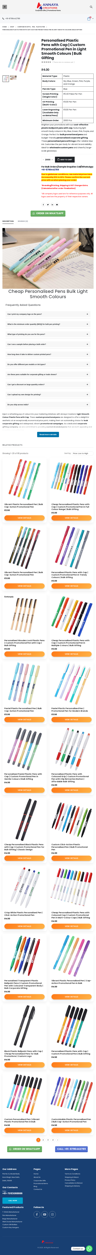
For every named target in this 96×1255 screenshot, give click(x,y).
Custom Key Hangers (10, 1227)
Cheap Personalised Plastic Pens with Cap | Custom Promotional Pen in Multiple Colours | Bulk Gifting (70, 643)
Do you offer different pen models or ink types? (27, 364)
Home (36, 1174)
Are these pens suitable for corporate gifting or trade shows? (32, 374)
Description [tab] (8, 221)
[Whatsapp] (89, 1248)
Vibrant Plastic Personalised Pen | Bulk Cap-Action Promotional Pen (23, 505)
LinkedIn (52, 205)
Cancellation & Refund (73, 1183)
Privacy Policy (70, 1180)
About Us (37, 1177)
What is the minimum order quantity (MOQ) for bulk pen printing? (34, 324)
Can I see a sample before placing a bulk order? (27, 344)
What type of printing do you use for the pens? (26, 334)
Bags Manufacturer (9, 1219)
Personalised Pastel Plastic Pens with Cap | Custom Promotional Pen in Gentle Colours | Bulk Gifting (23, 777)
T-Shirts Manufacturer (10, 1212)
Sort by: (67, 453)
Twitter (48, 205)
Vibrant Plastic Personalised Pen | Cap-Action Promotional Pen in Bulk (71, 982)
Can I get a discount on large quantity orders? (26, 384)
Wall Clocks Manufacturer (12, 1222)
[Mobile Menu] (4, 7)
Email (57, 205)
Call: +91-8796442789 (71, 1149)
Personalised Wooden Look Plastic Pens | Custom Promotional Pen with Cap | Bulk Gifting (24, 643)
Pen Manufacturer (9, 1215)
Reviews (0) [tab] (23, 221)
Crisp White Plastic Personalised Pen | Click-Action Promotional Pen (23, 914)
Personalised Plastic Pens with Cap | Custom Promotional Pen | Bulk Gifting (70, 1052)
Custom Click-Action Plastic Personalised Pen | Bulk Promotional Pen (69, 847)
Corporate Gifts (40, 1181)
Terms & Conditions (72, 1174)
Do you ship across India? (18, 405)
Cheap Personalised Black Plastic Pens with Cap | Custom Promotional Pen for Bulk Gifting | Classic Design (24, 847)
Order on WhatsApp (48, 213)
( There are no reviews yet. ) (63, 62)
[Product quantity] (47, 160)
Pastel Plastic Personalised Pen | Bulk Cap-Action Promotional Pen (23, 709)
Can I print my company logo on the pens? (25, 314)
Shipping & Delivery (72, 1186)
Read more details (48, 434)
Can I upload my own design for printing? (24, 395)
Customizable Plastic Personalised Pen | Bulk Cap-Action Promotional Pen (71, 1120)
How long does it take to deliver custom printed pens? (29, 354)
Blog (35, 1186)
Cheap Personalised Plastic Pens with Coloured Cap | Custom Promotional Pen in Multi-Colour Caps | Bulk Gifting (70, 915)
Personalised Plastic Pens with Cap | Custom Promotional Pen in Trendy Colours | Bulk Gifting (69, 575)
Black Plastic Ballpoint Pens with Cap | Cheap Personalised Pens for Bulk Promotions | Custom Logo (23, 1054)
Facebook (43, 205)
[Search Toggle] (91, 6)
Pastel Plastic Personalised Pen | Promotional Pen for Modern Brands (69, 709)
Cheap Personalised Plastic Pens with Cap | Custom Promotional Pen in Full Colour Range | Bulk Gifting (70, 507)
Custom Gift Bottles (9, 1225)
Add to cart (66, 159)
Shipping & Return (72, 1177)
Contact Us (38, 1189)
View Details (24, 518)
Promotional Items (41, 1183)
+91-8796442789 (12, 18)
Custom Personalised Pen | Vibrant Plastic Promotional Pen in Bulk (22, 1120)
